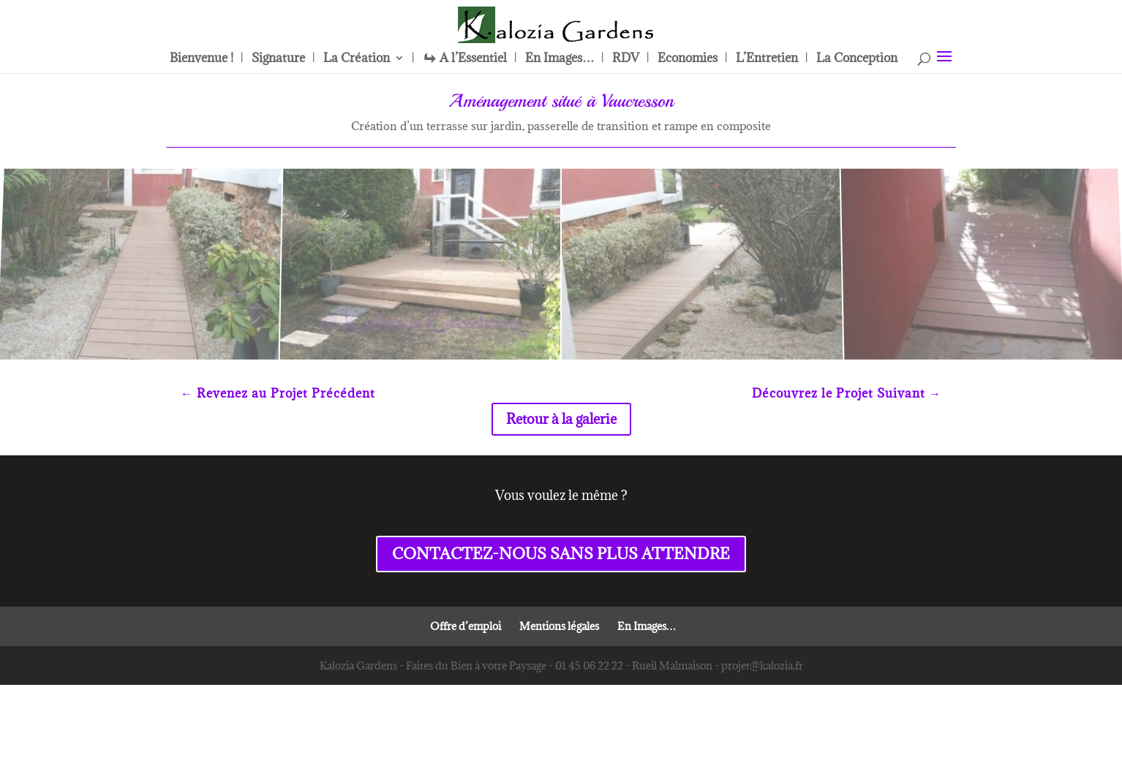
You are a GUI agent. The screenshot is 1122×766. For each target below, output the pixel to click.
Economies (688, 59)
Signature (278, 59)
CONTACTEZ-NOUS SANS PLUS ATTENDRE (561, 554)
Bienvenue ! (201, 59)
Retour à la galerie (561, 419)
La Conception (856, 59)
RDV (625, 59)
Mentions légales (559, 626)
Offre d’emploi (465, 626)
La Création (356, 59)
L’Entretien (767, 59)
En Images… (559, 59)
